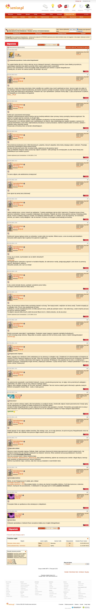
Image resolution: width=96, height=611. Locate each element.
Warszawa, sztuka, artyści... (13, 543)
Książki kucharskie (45, 17)
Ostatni (55, 44)
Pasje (7, 588)
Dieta (36, 588)
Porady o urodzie (53, 596)
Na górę (87, 572)
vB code (9, 559)
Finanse (43, 14)
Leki (36, 585)
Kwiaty (51, 585)
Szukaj (82, 33)
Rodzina (19, 14)
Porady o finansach (24, 596)
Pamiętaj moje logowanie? (84, 29)
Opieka (36, 586)
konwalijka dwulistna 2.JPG (16, 482)
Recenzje (8, 591)
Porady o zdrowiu (38, 594)
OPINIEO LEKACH (66, 10)
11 (49, 44)
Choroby (36, 583)
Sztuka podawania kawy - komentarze (16, 545)
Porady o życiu (9, 596)
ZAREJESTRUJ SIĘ (82, 596)
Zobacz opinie (81, 583)
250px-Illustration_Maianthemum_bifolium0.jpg (22, 457)
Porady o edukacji (67, 598)
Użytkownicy (55, 17)
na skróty (86, 14)
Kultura (7, 585)
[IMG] (10, 562)
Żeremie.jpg (11, 336)
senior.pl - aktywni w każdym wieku (14, 7)
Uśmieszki (9, 561)
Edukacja (59, 14)
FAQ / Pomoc (38, 33)
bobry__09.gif (11, 94)
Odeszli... (82, 17)
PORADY (52, 10)
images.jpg (10, 260)
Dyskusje (8, 594)
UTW (65, 595)
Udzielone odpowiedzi (25, 585)
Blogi (36, 17)
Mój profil (78, 54)
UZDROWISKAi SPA (88, 10)
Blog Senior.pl (73, 17)
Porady (22, 582)
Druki (22, 593)
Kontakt (66, 572)
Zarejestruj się (86, 1)
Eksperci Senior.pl (24, 586)
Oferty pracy (66, 585)
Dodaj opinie (80, 585)
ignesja (17, 395)
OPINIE (74, 10)
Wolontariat (66, 586)
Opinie (79, 582)
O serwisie (61, 604)
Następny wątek (20, 534)
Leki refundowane (38, 591)
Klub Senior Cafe (70, 14)
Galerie (30, 17)
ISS (16, 54)
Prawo (51, 583)
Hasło (57, 31)
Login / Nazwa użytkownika (62, 29)
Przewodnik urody (53, 593)
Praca (51, 14)
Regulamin (14, 17)
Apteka (36, 589)
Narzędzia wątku (70, 47)
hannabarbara (18, 78)
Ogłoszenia (63, 17)
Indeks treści (80, 598)
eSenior (7, 583)
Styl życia (10, 14)
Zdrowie (28, 14)
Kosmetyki (52, 592)
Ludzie (7, 586)
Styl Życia (8, 582)
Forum (79, 588)
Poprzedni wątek (11, 534)
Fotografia (29, 29)
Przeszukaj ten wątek (82, 47)
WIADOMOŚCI (45, 10)
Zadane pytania (24, 583)
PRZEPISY (80, 10)
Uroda (35, 14)
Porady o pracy (67, 589)
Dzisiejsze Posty (62, 33)
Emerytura (66, 583)
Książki (7, 593)
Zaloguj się (78, 1)
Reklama (76, 604)
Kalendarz (23, 17)
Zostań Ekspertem (24, 589)
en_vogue (18, 495)
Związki (7, 589)
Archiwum (81, 572)
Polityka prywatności (69, 604)
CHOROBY (59, 10)
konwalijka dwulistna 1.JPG (16, 484)
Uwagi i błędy (87, 604)
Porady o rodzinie (53, 588)
